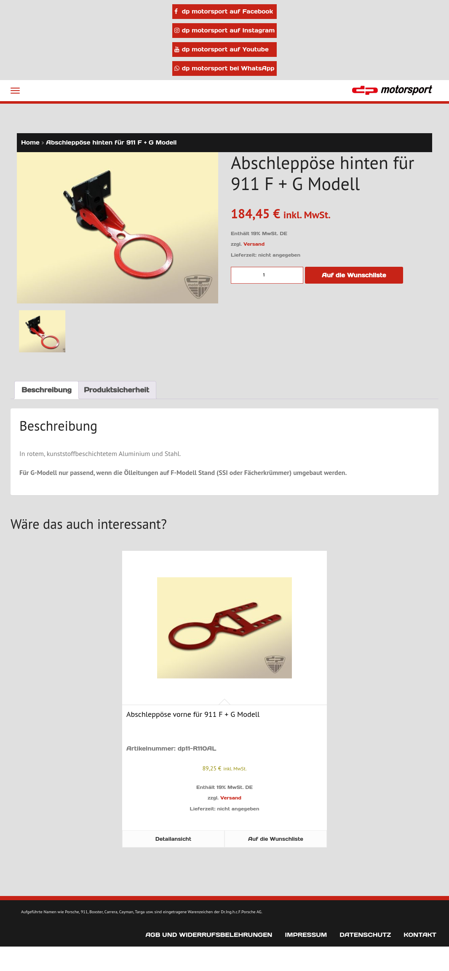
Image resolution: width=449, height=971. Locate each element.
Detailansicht (173, 839)
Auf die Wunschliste (354, 275)
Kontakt (420, 935)
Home (30, 142)
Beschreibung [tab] (46, 390)
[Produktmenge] (267, 275)
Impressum (306, 935)
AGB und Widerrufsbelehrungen (208, 935)
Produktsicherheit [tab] (116, 390)
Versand (254, 244)
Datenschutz (365, 935)
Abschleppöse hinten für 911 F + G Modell (111, 142)
